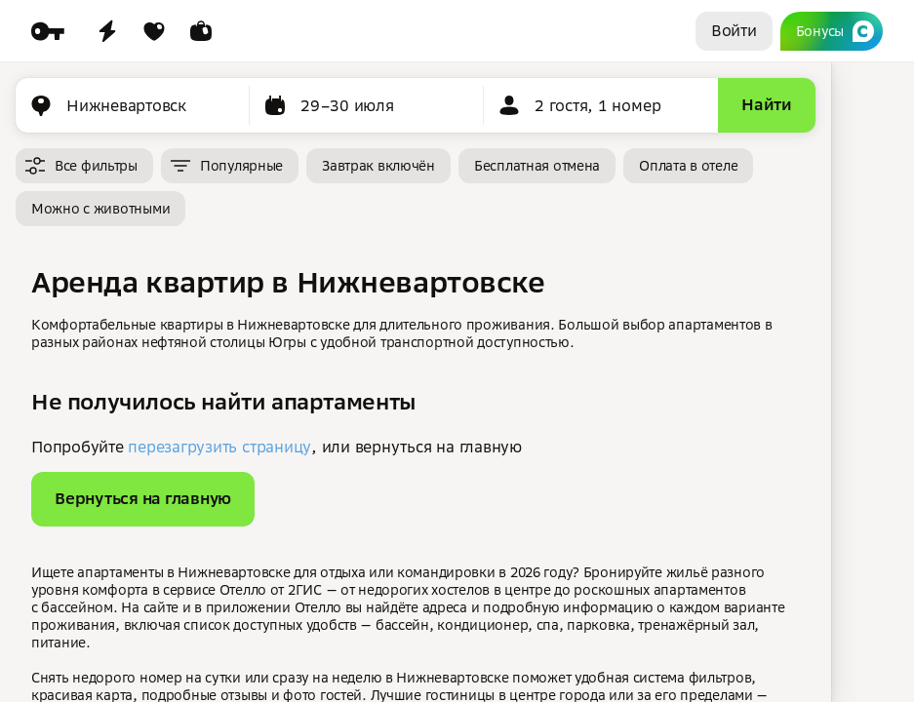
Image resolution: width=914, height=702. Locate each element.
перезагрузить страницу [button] (219, 446)
